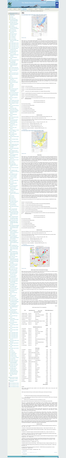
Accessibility (13, 0)
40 (27, 452)
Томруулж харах (24, 37)
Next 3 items (55, 452)
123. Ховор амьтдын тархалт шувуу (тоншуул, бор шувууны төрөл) (33, 130)
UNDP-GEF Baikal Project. (34, 456)
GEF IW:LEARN (27, 456)
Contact (17, 0)
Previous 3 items (23, 452)
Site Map (9, 0)
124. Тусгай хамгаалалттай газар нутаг (28, 245)
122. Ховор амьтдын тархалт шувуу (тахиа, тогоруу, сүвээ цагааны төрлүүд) (34, 14)
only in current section (49, 1)
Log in (45, 0)
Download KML (25, 129)
